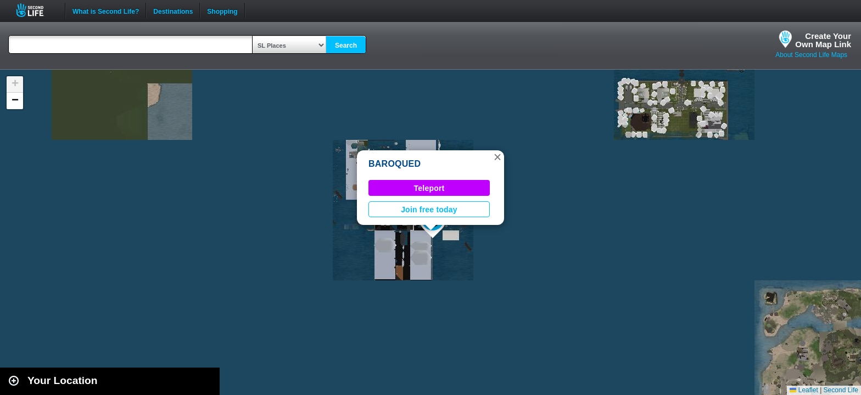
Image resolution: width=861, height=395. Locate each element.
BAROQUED (394, 163)
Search (346, 45)
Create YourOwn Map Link (823, 40)
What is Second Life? (105, 10)
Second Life (36, 10)
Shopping (222, 10)
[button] (497, 156)
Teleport (429, 188)
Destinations (173, 10)
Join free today (429, 209)
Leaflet (804, 390)
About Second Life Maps (811, 55)
